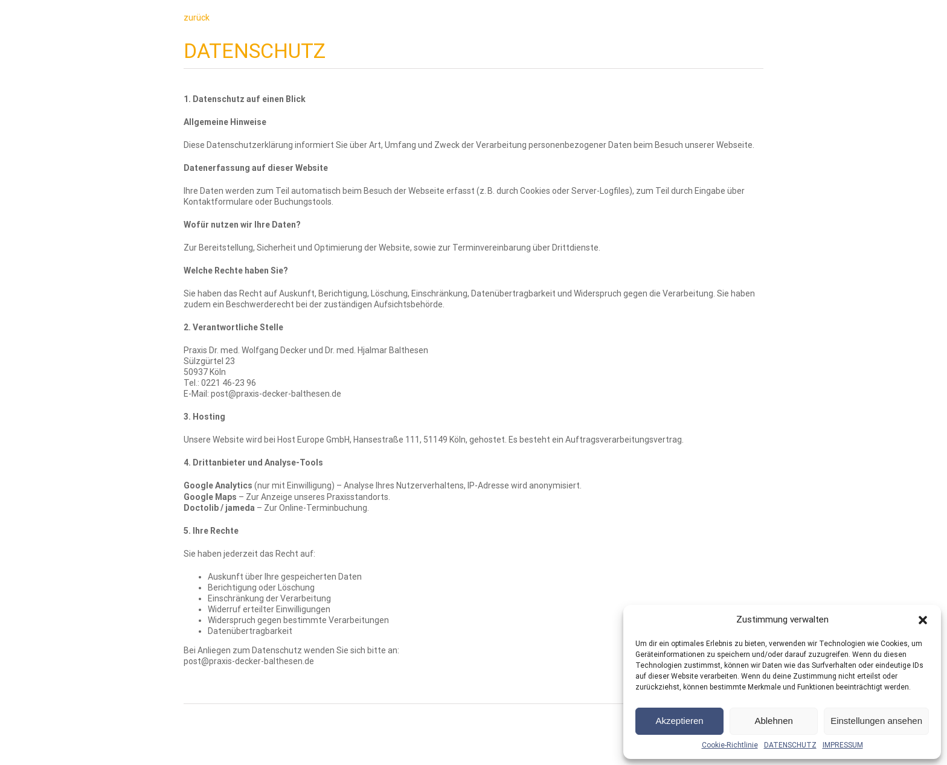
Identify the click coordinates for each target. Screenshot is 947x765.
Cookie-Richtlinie (730, 745)
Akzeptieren (679, 720)
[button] (923, 620)
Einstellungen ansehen (876, 720)
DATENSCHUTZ (790, 745)
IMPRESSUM (843, 745)
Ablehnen (773, 720)
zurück (197, 17)
